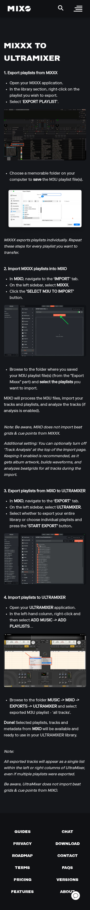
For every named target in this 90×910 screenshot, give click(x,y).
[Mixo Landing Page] (19, 8)
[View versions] (67, 879)
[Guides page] (22, 831)
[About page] (67, 891)
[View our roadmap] (22, 855)
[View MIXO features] (22, 891)
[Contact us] (67, 855)
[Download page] (68, 843)
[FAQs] (67, 867)
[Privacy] (22, 843)
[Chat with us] (67, 831)
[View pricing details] (22, 879)
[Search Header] (60, 8)
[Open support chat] (75, 895)
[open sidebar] (78, 8)
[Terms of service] (22, 867)
